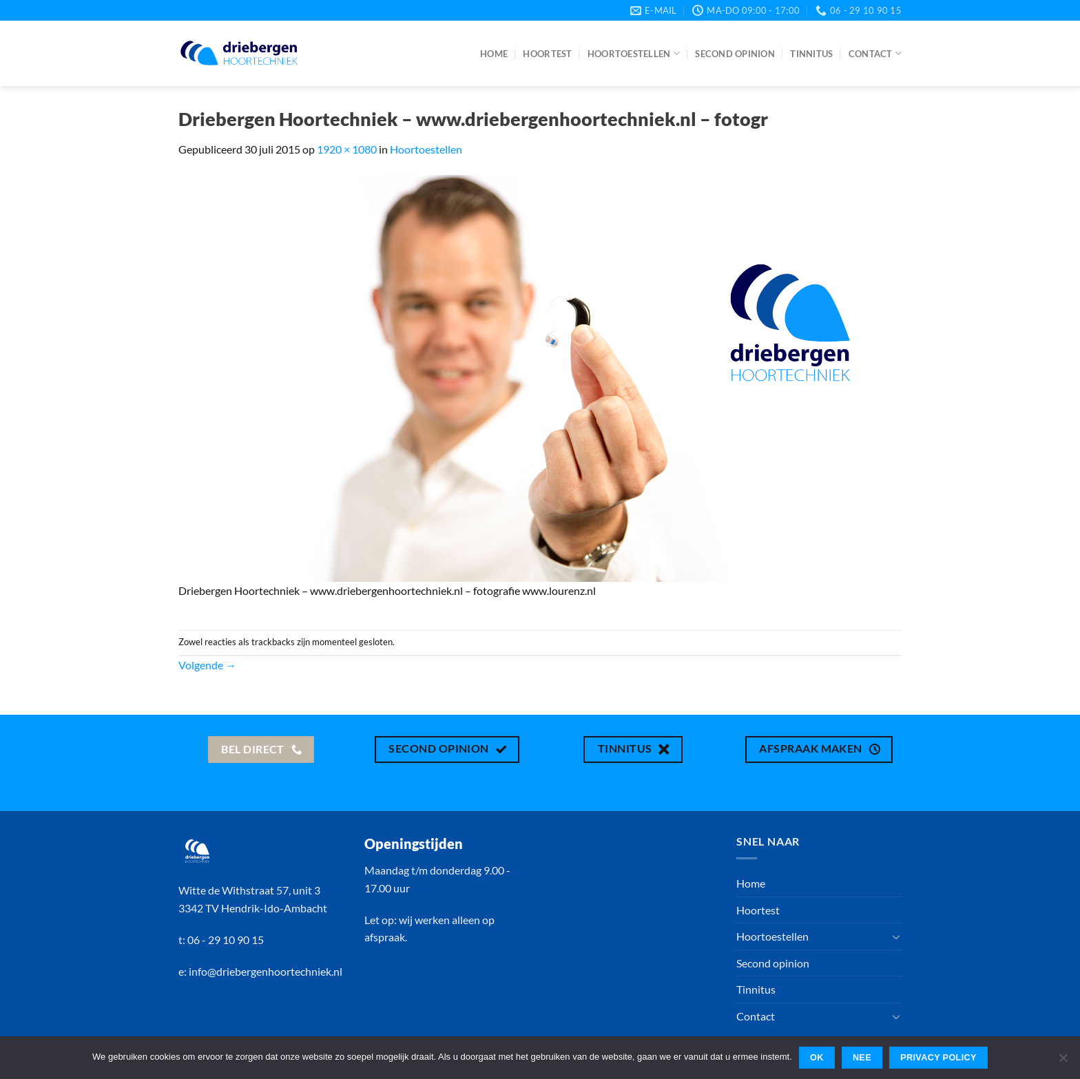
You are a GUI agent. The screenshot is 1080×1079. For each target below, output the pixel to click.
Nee (862, 1057)
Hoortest (547, 53)
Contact (875, 53)
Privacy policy (938, 1057)
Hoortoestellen (634, 53)
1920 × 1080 (347, 149)
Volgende (207, 664)
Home (494, 53)
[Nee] (1063, 1062)
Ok (817, 1057)
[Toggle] (896, 936)
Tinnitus (811, 53)
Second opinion (735, 53)
